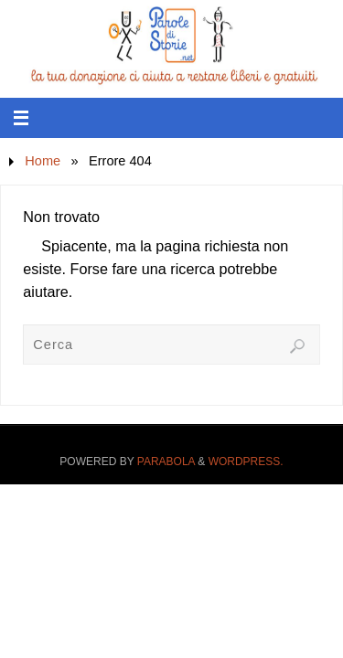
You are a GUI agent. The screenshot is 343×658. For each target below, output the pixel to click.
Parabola (166, 461)
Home (42, 161)
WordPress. (246, 461)
